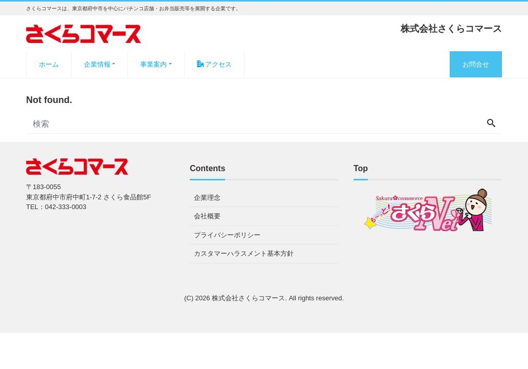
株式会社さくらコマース (248, 298)
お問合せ (476, 64)
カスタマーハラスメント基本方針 (244, 253)
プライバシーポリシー (227, 235)
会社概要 (207, 216)
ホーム (49, 64)
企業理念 (207, 197)
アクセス (214, 64)
